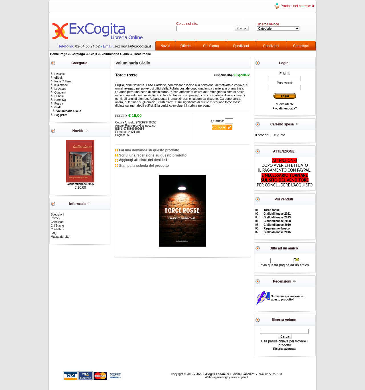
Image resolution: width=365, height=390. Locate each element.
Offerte (186, 46)
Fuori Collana (60, 81)
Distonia (57, 74)
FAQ (53, 233)
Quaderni (58, 92)
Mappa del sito (60, 236)
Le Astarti (58, 88)
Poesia (56, 103)
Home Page (58, 54)
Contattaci (301, 46)
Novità (165, 46)
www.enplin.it (239, 377)
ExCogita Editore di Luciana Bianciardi (229, 374)
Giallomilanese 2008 (277, 221)
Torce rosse (142, 54)
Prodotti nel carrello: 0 (297, 6)
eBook (56, 77)
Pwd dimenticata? (285, 108)
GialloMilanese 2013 (277, 217)
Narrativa (58, 99)
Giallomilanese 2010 (277, 224)
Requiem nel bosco (276, 228)
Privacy (55, 218)
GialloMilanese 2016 (277, 232)
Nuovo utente (285, 104)
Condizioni (271, 46)
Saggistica (59, 115)
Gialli (93, 54)
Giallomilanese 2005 (80, 184)
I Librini (57, 96)
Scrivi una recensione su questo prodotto (152, 155)
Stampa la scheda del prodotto (144, 166)
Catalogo (78, 54)
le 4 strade (59, 85)
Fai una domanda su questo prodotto (149, 150)
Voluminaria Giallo (115, 54)
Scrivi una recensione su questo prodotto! (288, 298)
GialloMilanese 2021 (277, 213)
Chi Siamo (211, 46)
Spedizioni (241, 46)
